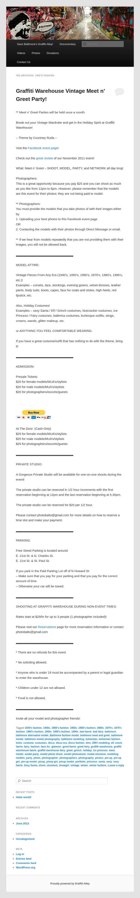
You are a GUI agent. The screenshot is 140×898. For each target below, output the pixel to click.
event (118, 742)
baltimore (110, 731)
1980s (48, 731)
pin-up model (29, 761)
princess (92, 761)
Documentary (68, 44)
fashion (35, 746)
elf (112, 742)
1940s (46, 727)
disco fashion (76, 742)
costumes (41, 742)
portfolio (80, 761)
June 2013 (22, 823)
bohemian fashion (109, 739)
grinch (78, 750)
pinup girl (52, 761)
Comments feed (26, 863)
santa (101, 761)
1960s (100, 727)
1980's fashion (34, 731)
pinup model (66, 761)
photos (99, 757)
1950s (73, 727)
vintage (74, 765)
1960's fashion (86, 727)
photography (85, 757)
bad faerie (86, 731)
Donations (53, 53)
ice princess (100, 750)
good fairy (83, 746)
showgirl (64, 765)
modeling (112, 754)
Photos (36, 53)
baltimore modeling (72, 739)
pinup (41, 761)
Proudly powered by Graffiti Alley (70, 883)
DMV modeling (100, 742)
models (20, 757)
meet (112, 750)
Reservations (47, 627)
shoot (42, 765)
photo (36, 757)
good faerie (69, 746)
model (19, 754)
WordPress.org (25, 867)
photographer (50, 757)
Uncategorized (25, 838)
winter (84, 765)
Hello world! (23, 797)
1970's (109, 727)
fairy (26, 746)
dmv (88, 742)
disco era (61, 742)
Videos (21, 53)
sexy (109, 761)
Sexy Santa (30, 765)
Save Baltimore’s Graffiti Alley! (35, 44)
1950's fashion (60, 727)
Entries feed (23, 858)
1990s (74, 731)
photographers (68, 757)
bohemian (91, 739)
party (29, 757)
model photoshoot (75, 754)
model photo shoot (51, 754)
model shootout (96, 754)
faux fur (45, 746)
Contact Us (23, 62)
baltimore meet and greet (95, 735)
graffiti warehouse (101, 746)
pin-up (108, 757)
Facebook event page (43, 148)
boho (19, 742)
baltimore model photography (42, 739)
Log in (20, 854)
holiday (87, 750)
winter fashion (97, 765)
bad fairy (98, 731)
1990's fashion (61, 731)
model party (32, 754)
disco (51, 742)
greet (69, 750)
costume (28, 742)
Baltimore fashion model (64, 735)
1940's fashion (33, 727)
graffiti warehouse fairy (51, 750)
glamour (56, 746)
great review (44, 158)
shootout (52, 765)
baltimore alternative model (32, 735)
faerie (19, 746)
